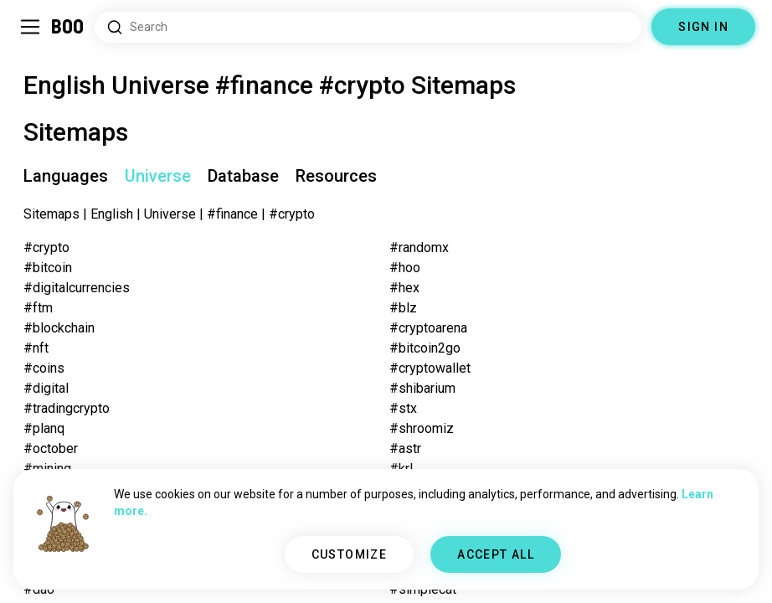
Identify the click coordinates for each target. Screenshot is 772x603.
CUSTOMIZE (349, 554)
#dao (38, 589)
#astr (405, 448)
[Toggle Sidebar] (30, 27)
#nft (36, 348)
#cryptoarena (428, 328)
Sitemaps (51, 214)
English (111, 214)
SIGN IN (703, 27)
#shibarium (422, 388)
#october (50, 448)
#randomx (419, 247)
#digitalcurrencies (76, 288)
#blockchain (59, 328)
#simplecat (422, 589)
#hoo (404, 268)
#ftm (38, 308)
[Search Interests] (368, 27)
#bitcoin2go (425, 348)
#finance (232, 214)
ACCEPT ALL (495, 554)
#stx (403, 408)
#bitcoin (47, 268)
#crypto (46, 247)
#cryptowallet (430, 368)
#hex (404, 288)
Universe (170, 214)
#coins (43, 368)
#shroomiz (421, 428)
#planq (43, 428)
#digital (46, 388)
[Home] (68, 26)
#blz (403, 308)
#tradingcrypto (66, 408)
